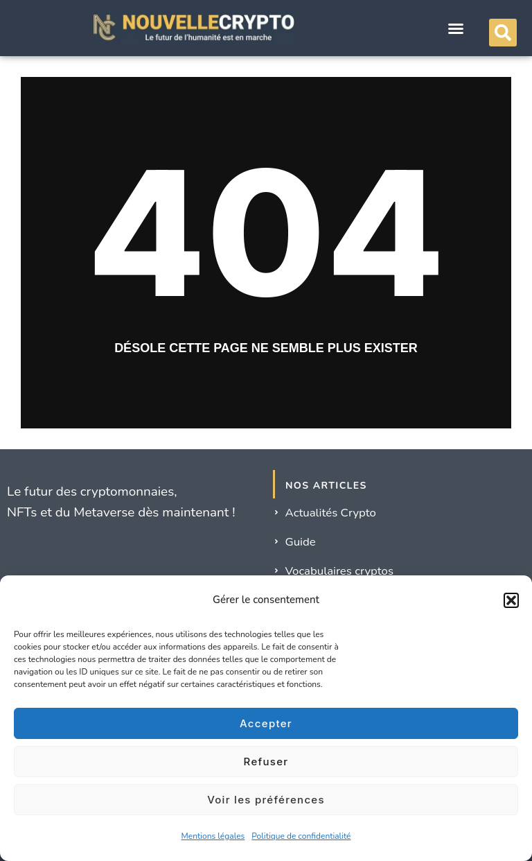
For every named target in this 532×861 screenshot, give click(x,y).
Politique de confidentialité (301, 836)
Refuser (266, 761)
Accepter (266, 723)
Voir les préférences (266, 799)
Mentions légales (213, 836)
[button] (511, 600)
